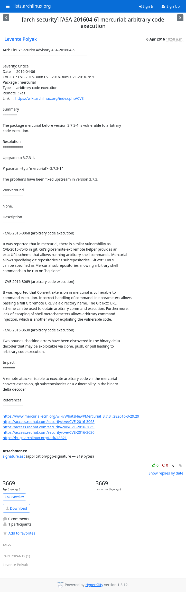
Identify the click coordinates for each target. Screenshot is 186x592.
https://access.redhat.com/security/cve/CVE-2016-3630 (49, 432)
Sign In (146, 6)
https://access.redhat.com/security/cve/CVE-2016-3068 (49, 421)
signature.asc (14, 456)
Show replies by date (165, 473)
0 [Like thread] (155, 465)
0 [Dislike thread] (165, 465)
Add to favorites (19, 533)
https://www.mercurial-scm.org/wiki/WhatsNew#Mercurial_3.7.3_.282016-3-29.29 (71, 416)
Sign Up (171, 6)
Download (16, 508)
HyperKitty (94, 584)
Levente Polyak (21, 39)
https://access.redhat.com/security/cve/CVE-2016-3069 (49, 427)
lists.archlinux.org (32, 6)
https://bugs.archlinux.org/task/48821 (35, 437)
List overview (14, 497)
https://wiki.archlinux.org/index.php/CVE (49, 98)
